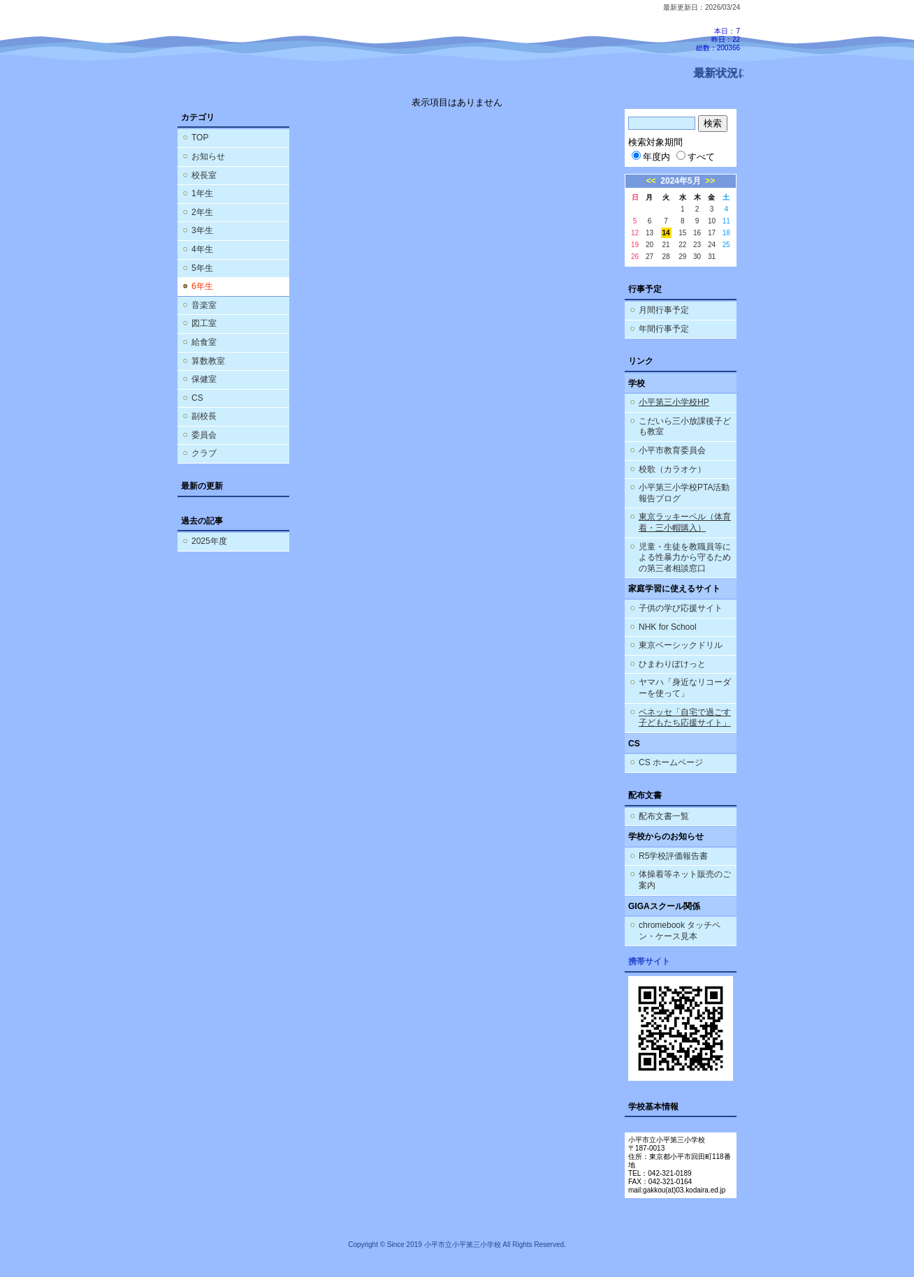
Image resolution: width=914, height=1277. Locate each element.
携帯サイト (649, 961)
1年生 (202, 193)
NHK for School (668, 627)
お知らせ (208, 156)
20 (649, 245)
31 (712, 256)
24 (712, 245)
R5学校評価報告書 (673, 856)
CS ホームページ (671, 762)
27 (649, 256)
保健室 (204, 379)
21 (666, 245)
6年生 (202, 286)
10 (712, 221)
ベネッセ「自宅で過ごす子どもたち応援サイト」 (685, 717)
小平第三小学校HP (674, 402)
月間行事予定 (664, 310)
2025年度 (209, 541)
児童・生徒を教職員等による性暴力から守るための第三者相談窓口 (685, 557)
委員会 (204, 435)
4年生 (202, 249)
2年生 (202, 212)
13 (649, 233)
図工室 (204, 323)
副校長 (204, 416)
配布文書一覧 (664, 816)
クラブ (204, 453)
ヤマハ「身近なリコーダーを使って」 (685, 687)
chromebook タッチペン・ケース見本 (679, 930)
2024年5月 (680, 181)
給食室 (204, 342)
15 (682, 233)
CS (197, 398)
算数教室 (208, 361)
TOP (199, 137)
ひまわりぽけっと (672, 664)
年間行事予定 (664, 329)
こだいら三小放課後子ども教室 (685, 426)
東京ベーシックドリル (681, 645)
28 (666, 256)
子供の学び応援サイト (681, 608)
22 (682, 245)
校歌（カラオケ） (672, 469)
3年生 (202, 230)
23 (697, 245)
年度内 (651, 157)
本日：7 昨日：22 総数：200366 (718, 39)
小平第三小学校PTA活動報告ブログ (684, 492)
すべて (695, 157)
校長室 (204, 175)
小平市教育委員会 (672, 450)
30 (697, 256)
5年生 (202, 268)
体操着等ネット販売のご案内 (685, 879)
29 (682, 256)
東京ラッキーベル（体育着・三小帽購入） (685, 522)
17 (712, 233)
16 (697, 233)
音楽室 (204, 305)
